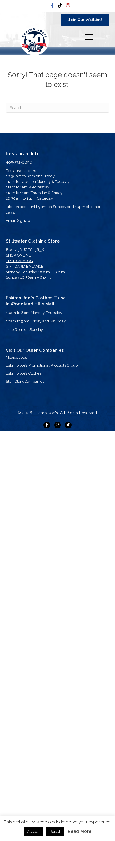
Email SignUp (18, 220)
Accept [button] (33, 831)
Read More (80, 831)
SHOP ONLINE (18, 255)
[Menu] (89, 37)
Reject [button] (54, 831)
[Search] (57, 108)
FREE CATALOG (19, 261)
